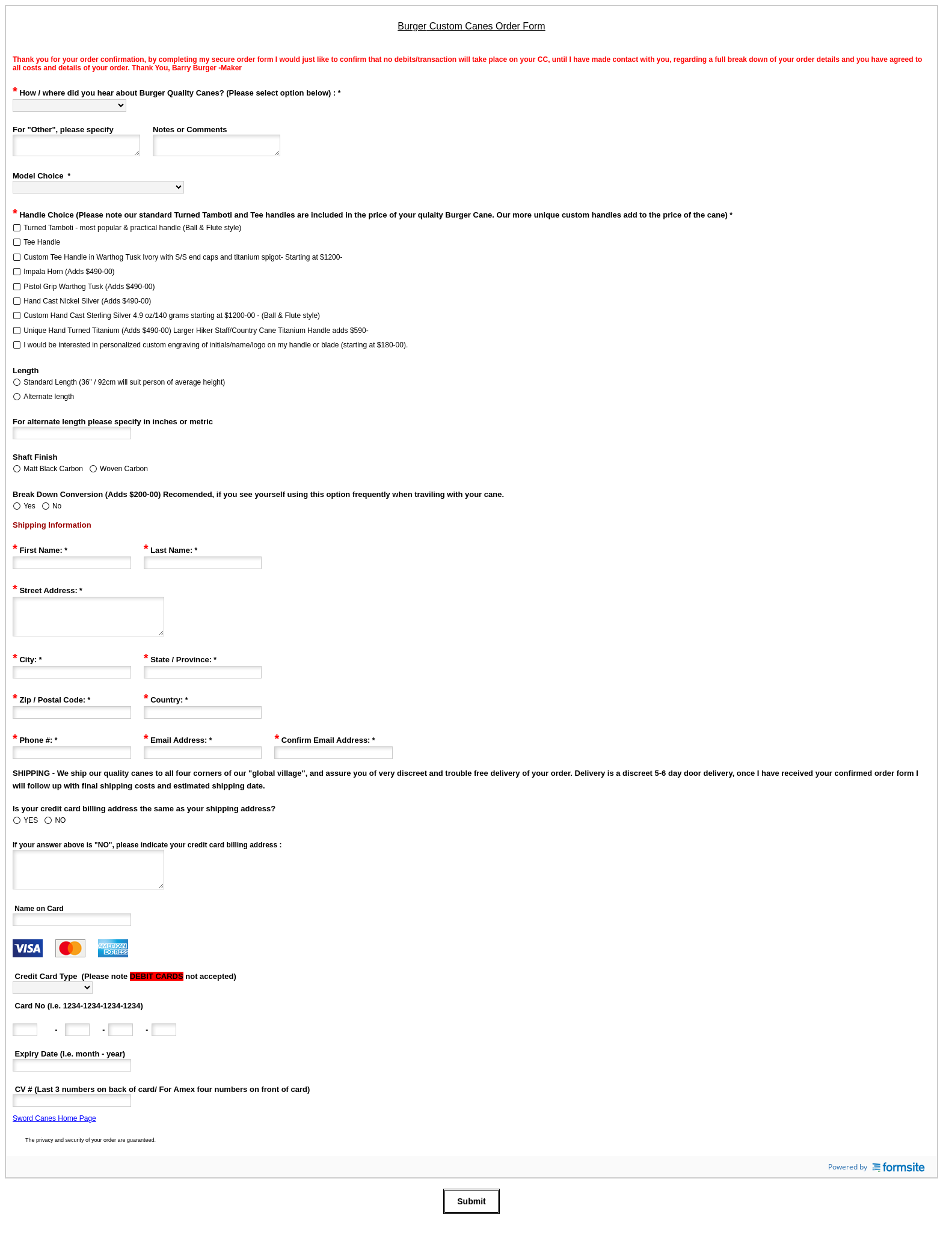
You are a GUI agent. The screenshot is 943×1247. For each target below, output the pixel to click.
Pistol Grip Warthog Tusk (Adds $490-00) (89, 290)
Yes (29, 509)
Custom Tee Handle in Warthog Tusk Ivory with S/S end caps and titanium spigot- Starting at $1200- (182, 261)
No (56, 509)
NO (60, 831)
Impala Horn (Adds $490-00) (68, 275)
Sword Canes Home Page (54, 1136)
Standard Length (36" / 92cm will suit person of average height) (124, 386)
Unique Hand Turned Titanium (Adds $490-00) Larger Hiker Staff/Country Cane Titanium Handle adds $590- (195, 334)
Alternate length (48, 400)
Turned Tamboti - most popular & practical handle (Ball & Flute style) (132, 231)
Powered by (876, 1185)
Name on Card (38, 926)
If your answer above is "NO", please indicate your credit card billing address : (147, 856)
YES (30, 831)
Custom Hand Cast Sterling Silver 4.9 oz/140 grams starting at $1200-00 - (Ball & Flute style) (171, 319)
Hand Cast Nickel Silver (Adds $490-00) (87, 304)
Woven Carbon (124, 472)
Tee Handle (41, 246)
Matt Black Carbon (53, 472)
